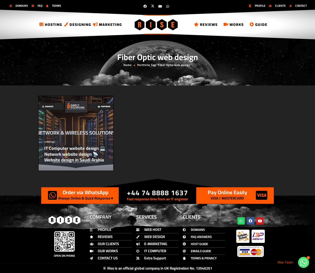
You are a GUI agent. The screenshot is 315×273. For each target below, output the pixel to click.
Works (234, 24)
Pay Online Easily (227, 192)
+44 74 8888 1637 (157, 192)
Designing (77, 24)
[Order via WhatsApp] (52, 195)
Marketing (107, 24)
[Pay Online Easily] (261, 195)
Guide (258, 24)
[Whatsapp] (303, 262)
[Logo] (156, 24)
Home (127, 65)
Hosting (50, 24)
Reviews (206, 24)
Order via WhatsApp (85, 192)
